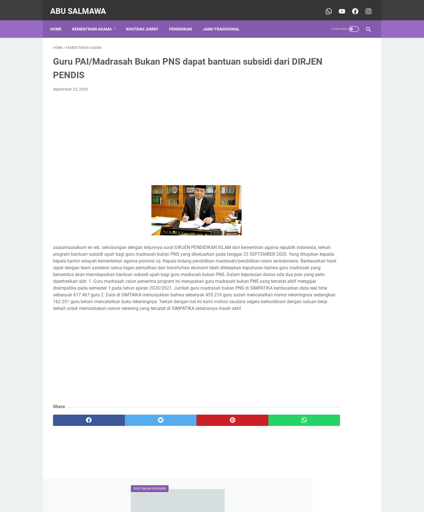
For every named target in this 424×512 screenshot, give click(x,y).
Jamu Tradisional (224, 22)
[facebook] (79, 443)
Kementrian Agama (94, 22)
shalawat (323, 344)
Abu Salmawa (81, 6)
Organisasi (298, 323)
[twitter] (133, 443)
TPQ (362, 323)
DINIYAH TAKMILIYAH (308, 302)
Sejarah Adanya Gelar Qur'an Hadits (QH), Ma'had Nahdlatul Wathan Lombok (327, 214)
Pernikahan (325, 323)
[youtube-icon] (338, 7)
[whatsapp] (239, 443)
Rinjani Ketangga (309, 420)
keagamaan (347, 334)
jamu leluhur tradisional (309, 334)
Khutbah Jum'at (145, 22)
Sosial (347, 323)
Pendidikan (183, 22)
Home (58, 22)
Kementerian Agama (307, 313)
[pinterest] (186, 443)
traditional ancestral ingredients (317, 355)
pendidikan (298, 344)
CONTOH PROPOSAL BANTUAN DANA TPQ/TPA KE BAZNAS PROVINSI (323, 105)
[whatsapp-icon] (325, 7)
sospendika (303, 429)
